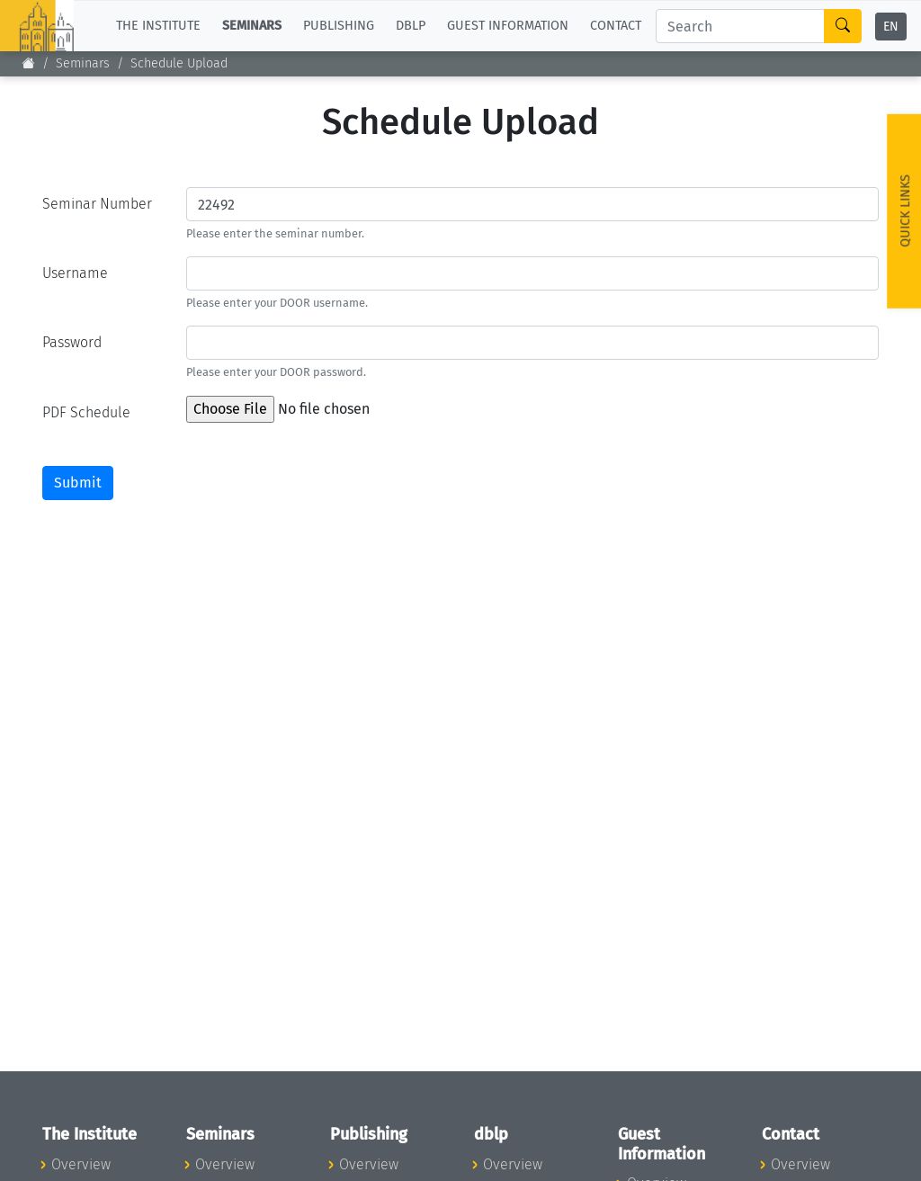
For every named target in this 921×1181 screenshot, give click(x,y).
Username (75, 273)
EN (891, 26)
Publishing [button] (338, 25)
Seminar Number (97, 203)
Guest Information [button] (507, 25)
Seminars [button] (252, 25)
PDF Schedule (86, 412)
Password (72, 342)
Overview (81, 1164)
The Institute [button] (158, 25)
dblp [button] (410, 25)
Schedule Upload (179, 63)
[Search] (740, 26)
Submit (78, 482)
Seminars (83, 63)
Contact (615, 25)
